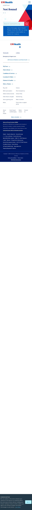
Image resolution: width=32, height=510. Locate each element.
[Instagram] (16, 47)
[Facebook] (12, 47)
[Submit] (26, 24)
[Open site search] (24, 2)
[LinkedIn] (20, 47)
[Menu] (29, 2)
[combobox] (13, 24)
